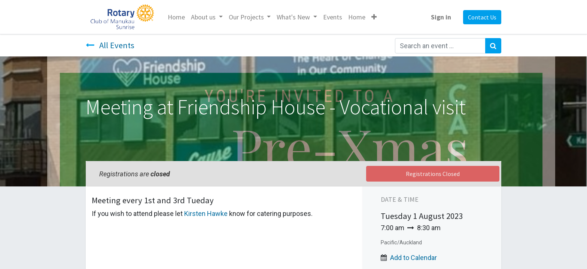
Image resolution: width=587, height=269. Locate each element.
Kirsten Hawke (206, 213)
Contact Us (482, 17)
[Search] (493, 45)
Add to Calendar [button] (413, 258)
